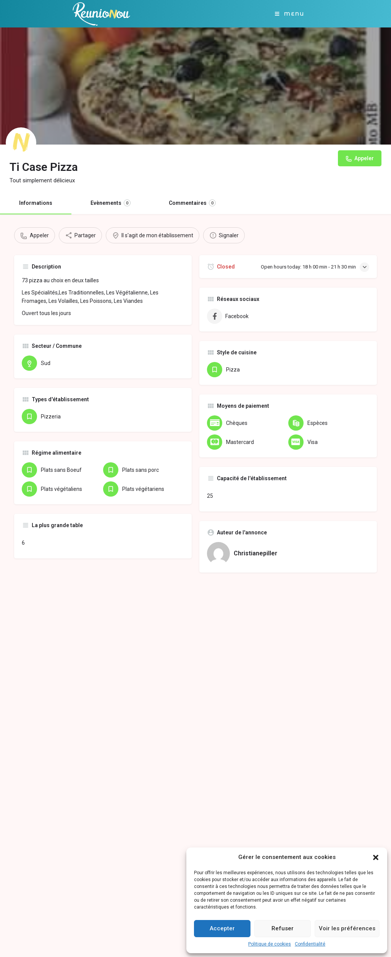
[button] (376, 857)
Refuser (282, 928)
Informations (35, 203)
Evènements (110, 202)
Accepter (222, 928)
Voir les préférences (347, 928)
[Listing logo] (21, 142)
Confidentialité (310, 944)
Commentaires (192, 202)
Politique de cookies (269, 944)
